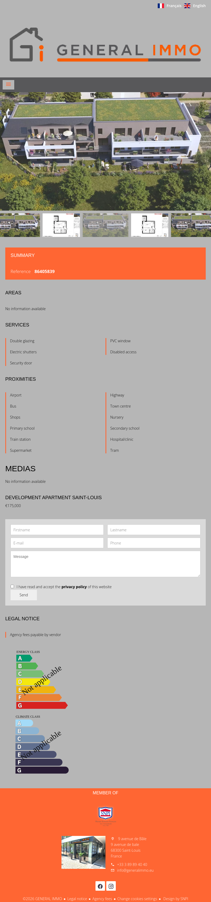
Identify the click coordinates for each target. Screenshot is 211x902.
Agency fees (102, 898)
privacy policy (74, 586)
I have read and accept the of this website (64, 586)
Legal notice (77, 898)
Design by (175, 898)
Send (24, 594)
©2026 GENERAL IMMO (42, 898)
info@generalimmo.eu (135, 870)
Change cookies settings (137, 898)
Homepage (105, 44)
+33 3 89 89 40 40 (132, 864)
